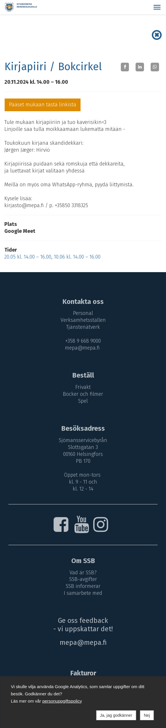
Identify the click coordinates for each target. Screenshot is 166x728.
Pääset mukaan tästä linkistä (42, 104)
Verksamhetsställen (83, 320)
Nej (147, 715)
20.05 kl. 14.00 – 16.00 (27, 257)
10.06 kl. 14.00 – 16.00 (77, 257)
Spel (83, 401)
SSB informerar (83, 586)
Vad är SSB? (83, 572)
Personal (83, 313)
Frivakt (83, 387)
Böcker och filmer (83, 394)
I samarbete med (83, 593)
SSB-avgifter (83, 579)
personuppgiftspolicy (62, 701)
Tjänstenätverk (83, 327)
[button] (157, 7)
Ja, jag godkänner (116, 715)
